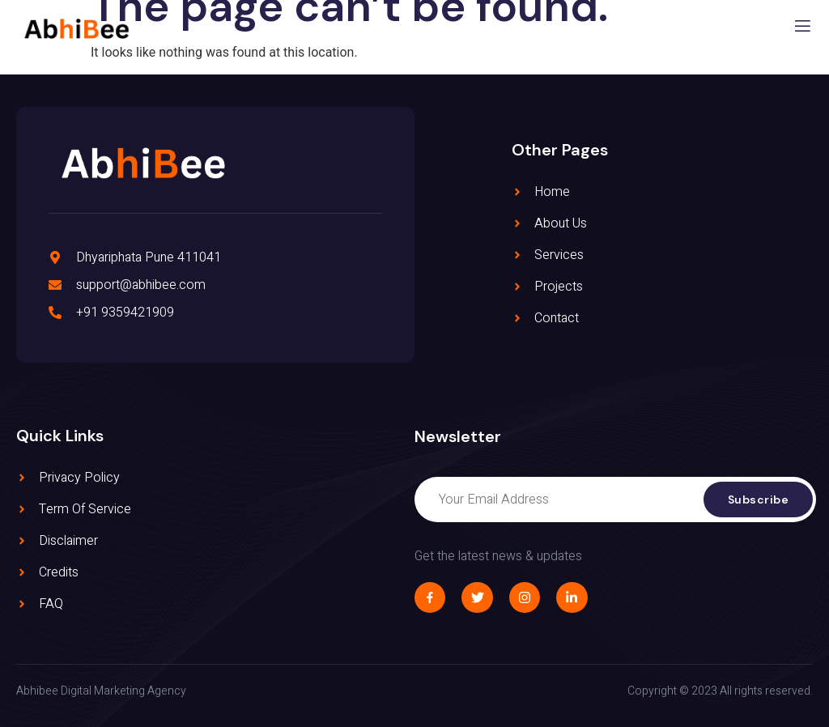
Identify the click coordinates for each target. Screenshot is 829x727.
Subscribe (758, 499)
